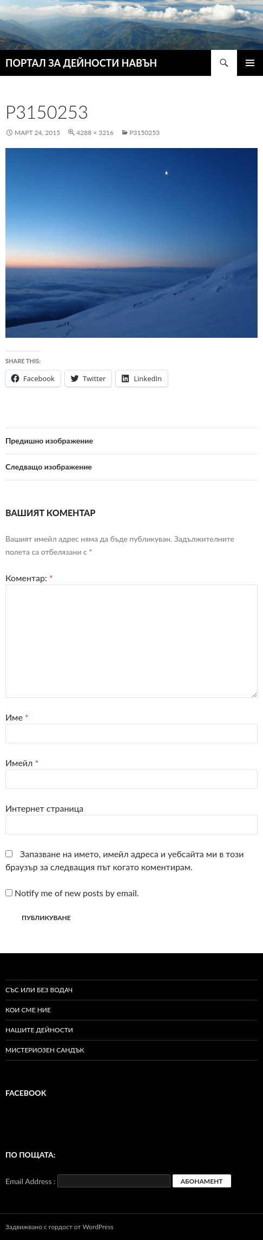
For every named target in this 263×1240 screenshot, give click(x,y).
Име (17, 717)
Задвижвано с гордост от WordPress (59, 1227)
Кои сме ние (28, 1010)
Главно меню (250, 63)
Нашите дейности (39, 1030)
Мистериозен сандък (44, 1050)
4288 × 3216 (95, 133)
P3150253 (144, 133)
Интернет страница (44, 808)
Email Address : (30, 1181)
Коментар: (29, 578)
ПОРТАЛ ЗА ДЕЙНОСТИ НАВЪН (81, 63)
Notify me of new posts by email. (77, 893)
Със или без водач (39, 990)
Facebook (25, 1092)
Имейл (21, 762)
